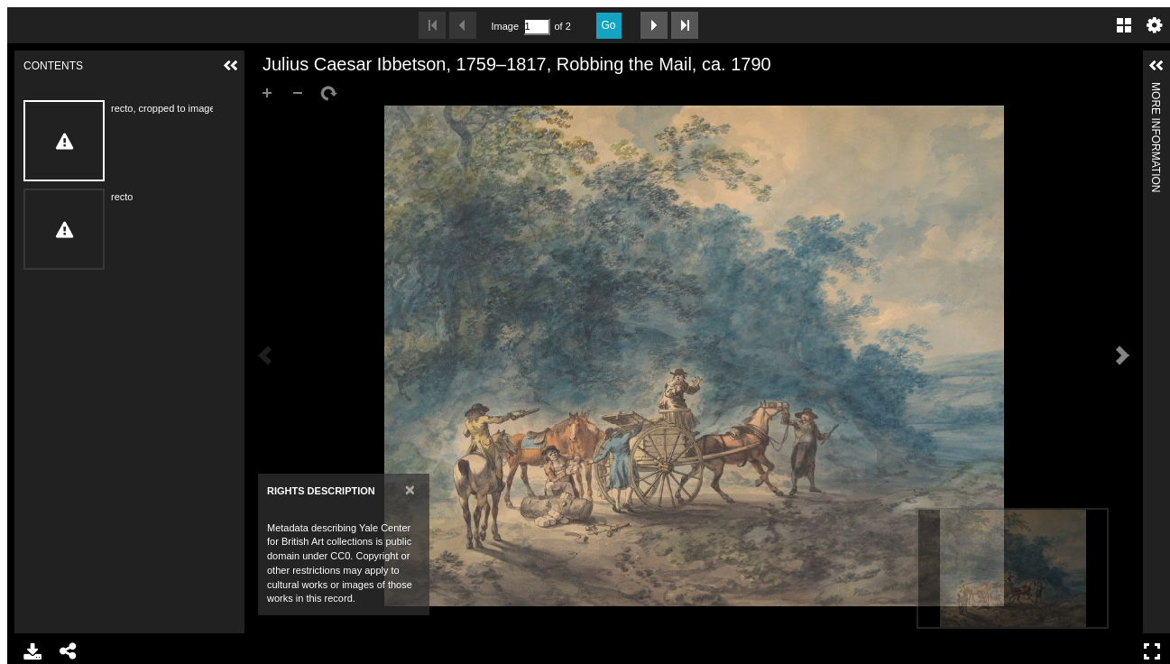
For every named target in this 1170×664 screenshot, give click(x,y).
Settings (1154, 25)
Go (609, 25)
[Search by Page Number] (536, 26)
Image (505, 26)
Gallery (1124, 25)
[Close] (410, 489)
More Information (1155, 89)
